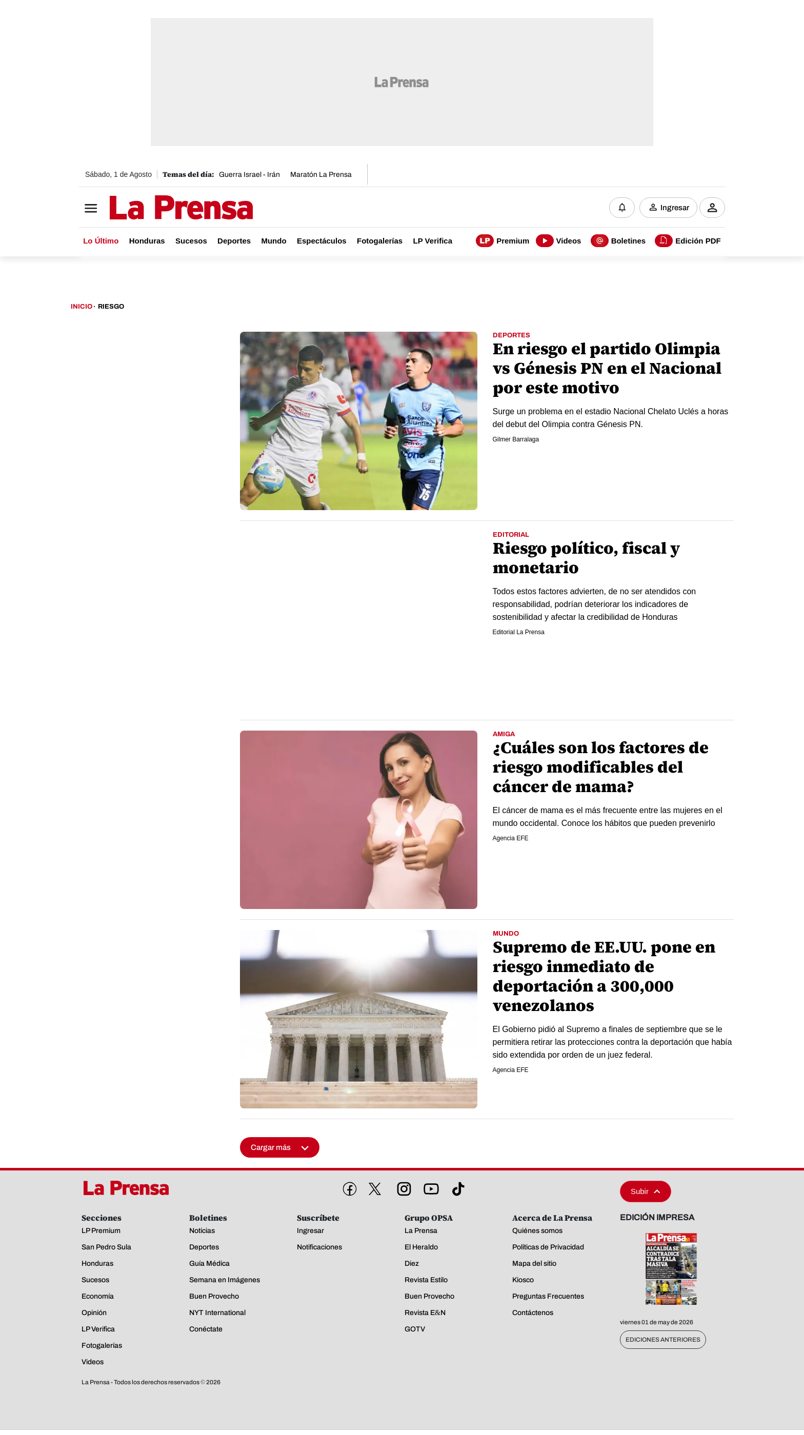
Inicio (81, 306)
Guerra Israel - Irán (249, 174)
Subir (645, 1191)
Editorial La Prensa (519, 632)
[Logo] (156, 208)
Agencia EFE (511, 838)
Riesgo (111, 306)
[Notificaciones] (622, 207)
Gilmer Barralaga (516, 439)
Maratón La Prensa (321, 174)
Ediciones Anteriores (663, 1339)
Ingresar (674, 208)
